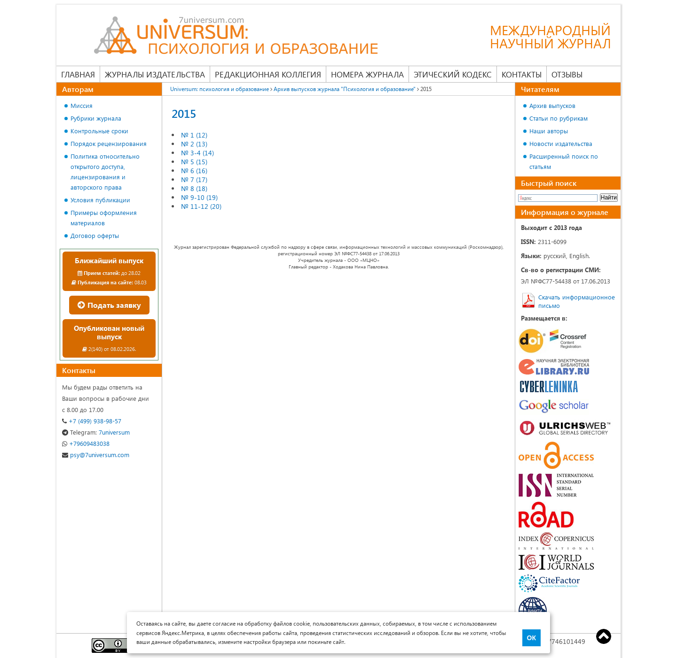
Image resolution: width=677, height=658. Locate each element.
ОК (531, 638)
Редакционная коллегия (268, 74)
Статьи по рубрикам (558, 118)
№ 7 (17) (194, 179)
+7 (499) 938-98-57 (91, 421)
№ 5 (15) (194, 161)
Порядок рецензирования (109, 143)
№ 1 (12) (194, 134)
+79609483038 (86, 443)
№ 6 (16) (194, 170)
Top (603, 636)
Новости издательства (560, 143)
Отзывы (567, 74)
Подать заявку (109, 305)
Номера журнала (367, 74)
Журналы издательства (155, 74)
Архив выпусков (552, 105)
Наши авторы (548, 131)
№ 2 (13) (194, 143)
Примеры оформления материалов (104, 217)
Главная (78, 74)
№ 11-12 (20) (201, 206)
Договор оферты (95, 235)
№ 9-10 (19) (199, 197)
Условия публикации (100, 200)
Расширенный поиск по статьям (563, 161)
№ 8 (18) (194, 188)
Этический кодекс (453, 74)
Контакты (522, 74)
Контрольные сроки (99, 131)
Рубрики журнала (96, 118)
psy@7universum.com (95, 455)
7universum (96, 432)
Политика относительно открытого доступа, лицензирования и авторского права (105, 171)
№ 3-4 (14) (197, 152)
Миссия (82, 105)
